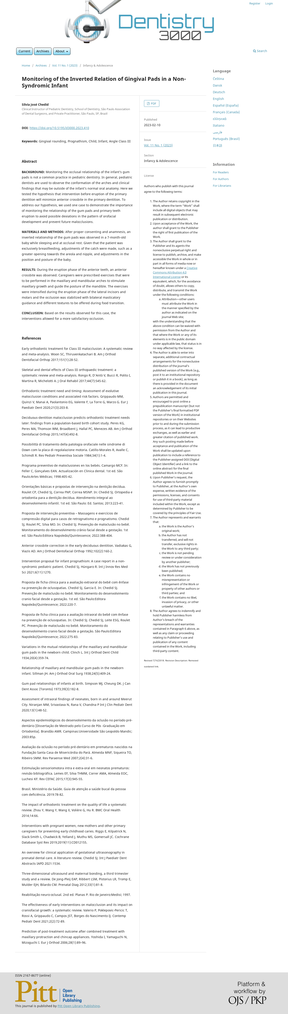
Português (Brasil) (226, 139)
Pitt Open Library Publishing (79, 1006)
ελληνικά (219, 119)
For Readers (221, 172)
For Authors (221, 179)
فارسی (217, 132)
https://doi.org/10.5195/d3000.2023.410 (59, 128)
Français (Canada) (226, 112)
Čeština (218, 79)
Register (254, 3)
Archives (42, 51)
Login (269, 3)
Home (26, 65)
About (60, 51)
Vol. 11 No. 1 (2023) (65, 65)
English (218, 99)
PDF (153, 103)
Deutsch (219, 92)
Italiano (218, 125)
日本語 (217, 145)
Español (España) (226, 105)
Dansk (217, 85)
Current (24, 51)
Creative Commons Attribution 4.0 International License (175, 272)
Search (260, 51)
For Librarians (222, 186)
